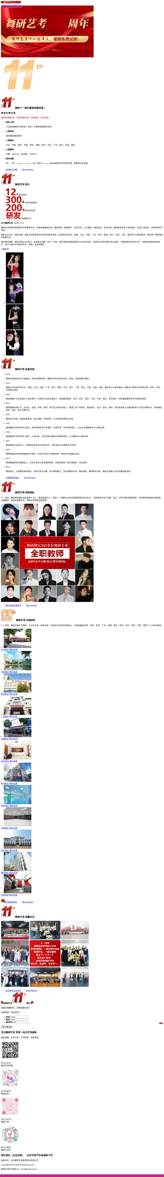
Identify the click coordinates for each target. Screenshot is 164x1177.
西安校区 (5, 806)
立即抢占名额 (9, 170)
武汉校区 (5, 761)
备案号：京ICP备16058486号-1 (14, 1174)
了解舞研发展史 (10, 478)
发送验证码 (161, 1023)
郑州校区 (5, 694)
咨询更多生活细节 (11, 991)
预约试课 (13, 650)
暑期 (11, 6)
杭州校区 (5, 783)
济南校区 (5, 672)
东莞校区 (5, 895)
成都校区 (5, 739)
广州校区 (5, 716)
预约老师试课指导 (11, 605)
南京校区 (5, 850)
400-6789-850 (25, 170)
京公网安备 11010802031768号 (42, 1174)
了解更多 (5, 249)
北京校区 (5, 650)
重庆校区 (5, 873)
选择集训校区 (9, 902)
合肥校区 (5, 828)
